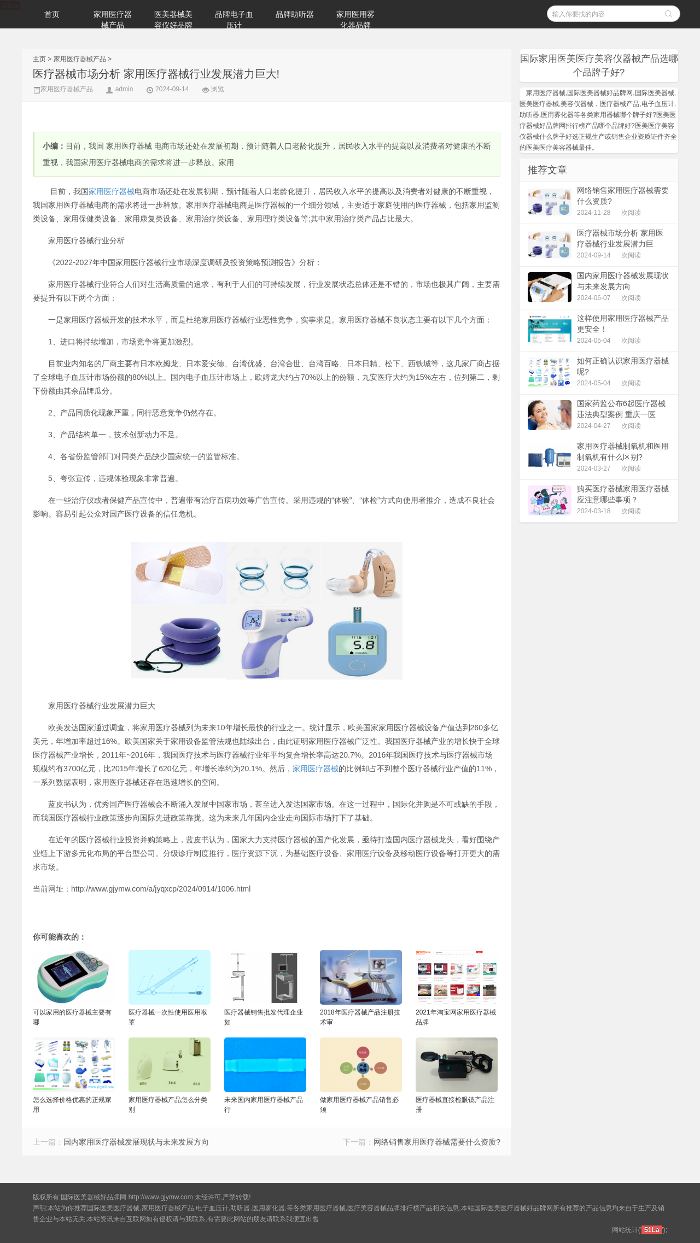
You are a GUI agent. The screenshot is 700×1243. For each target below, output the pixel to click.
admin (124, 89)
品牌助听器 (295, 14)
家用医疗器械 (112, 191)
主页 (39, 59)
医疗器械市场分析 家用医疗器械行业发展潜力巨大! (156, 74)
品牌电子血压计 (234, 20)
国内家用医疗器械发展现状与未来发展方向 (136, 1142)
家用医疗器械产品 (113, 20)
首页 (52, 14)
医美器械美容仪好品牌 (173, 20)
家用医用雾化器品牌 (355, 20)
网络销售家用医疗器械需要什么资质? (437, 1142)
